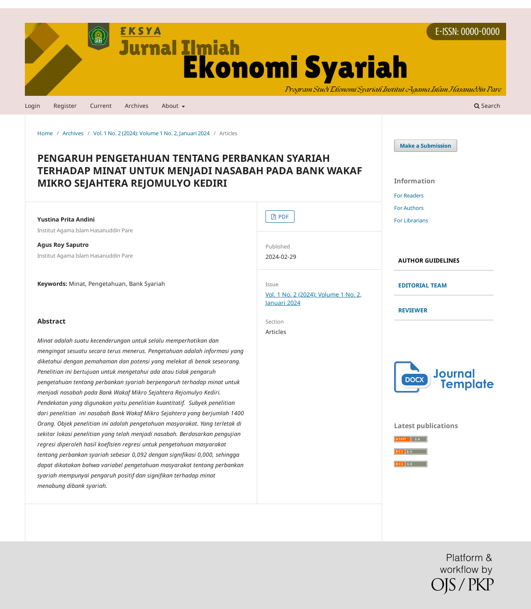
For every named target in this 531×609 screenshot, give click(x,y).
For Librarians (411, 220)
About (171, 106)
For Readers (409, 195)
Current (101, 106)
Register (65, 106)
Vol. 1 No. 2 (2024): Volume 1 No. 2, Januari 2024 (151, 133)
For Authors (409, 208)
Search (487, 106)
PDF (283, 216)
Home (45, 133)
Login (32, 106)
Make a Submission (425, 145)
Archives (137, 106)
